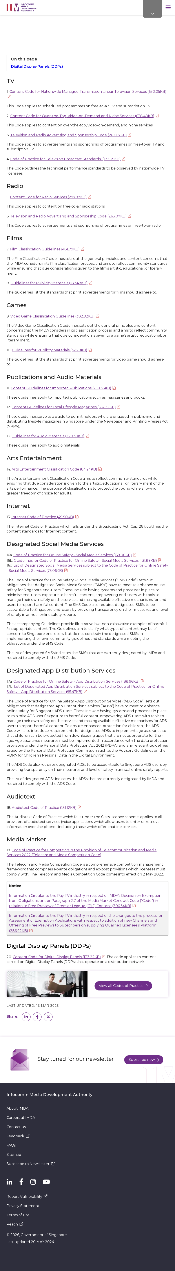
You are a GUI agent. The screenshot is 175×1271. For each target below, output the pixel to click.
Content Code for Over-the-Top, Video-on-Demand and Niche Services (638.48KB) (82, 116)
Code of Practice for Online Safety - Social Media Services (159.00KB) (72, 555)
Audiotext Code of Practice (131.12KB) (44, 808)
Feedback (18, 1136)
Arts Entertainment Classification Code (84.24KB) (54, 469)
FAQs (11, 1145)
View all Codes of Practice (123, 985)
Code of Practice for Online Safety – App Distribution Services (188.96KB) (76, 681)
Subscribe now (144, 1060)
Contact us (16, 1127)
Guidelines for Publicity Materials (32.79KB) (49, 350)
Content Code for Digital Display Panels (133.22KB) (57, 957)
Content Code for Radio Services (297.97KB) (48, 197)
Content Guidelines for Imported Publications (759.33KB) (61, 388)
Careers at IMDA (21, 1118)
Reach (15, 1224)
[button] (26, 1016)
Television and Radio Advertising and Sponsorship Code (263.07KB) (68, 135)
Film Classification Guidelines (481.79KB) (45, 249)
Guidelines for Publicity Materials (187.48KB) (49, 283)
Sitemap (14, 1154)
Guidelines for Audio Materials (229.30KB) (48, 436)
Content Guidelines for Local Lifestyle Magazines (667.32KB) (64, 407)
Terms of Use (18, 1215)
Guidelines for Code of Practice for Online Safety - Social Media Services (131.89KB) (85, 560)
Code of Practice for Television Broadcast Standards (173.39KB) (65, 159)
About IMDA (17, 1108)
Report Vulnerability (27, 1196)
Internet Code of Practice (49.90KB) (42, 517)
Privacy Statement (23, 1206)
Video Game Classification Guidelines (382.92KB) (52, 316)
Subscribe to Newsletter (31, 1164)
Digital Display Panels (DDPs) (37, 66)
